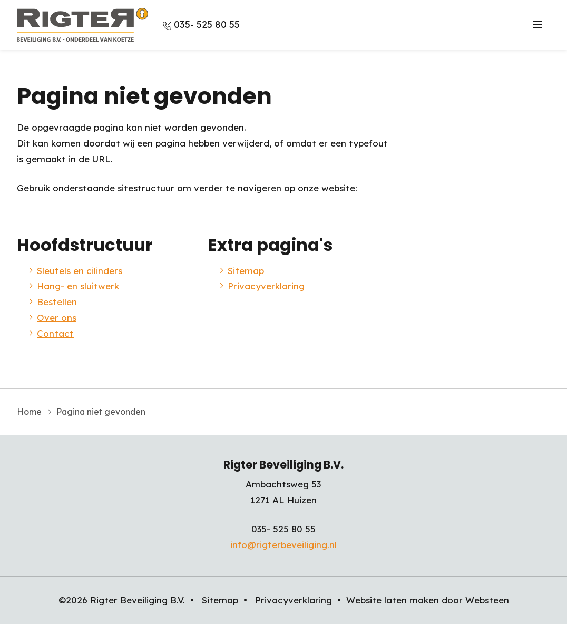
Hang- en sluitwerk (78, 285)
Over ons (56, 317)
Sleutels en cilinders (79, 270)
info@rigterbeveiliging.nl (283, 544)
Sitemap (246, 270)
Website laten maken (392, 600)
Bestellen (57, 301)
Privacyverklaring (266, 285)
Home (29, 411)
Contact (55, 333)
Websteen (487, 600)
